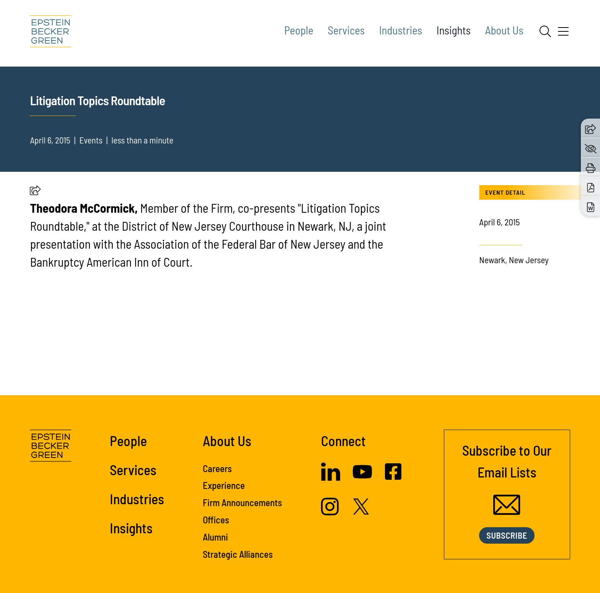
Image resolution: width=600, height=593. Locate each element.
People (298, 30)
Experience (224, 485)
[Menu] (563, 34)
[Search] (545, 31)
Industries (400, 30)
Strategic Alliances (238, 554)
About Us (504, 30)
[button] (35, 192)
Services (346, 30)
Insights (454, 30)
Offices (216, 519)
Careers (217, 468)
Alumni (215, 536)
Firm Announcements (242, 502)
